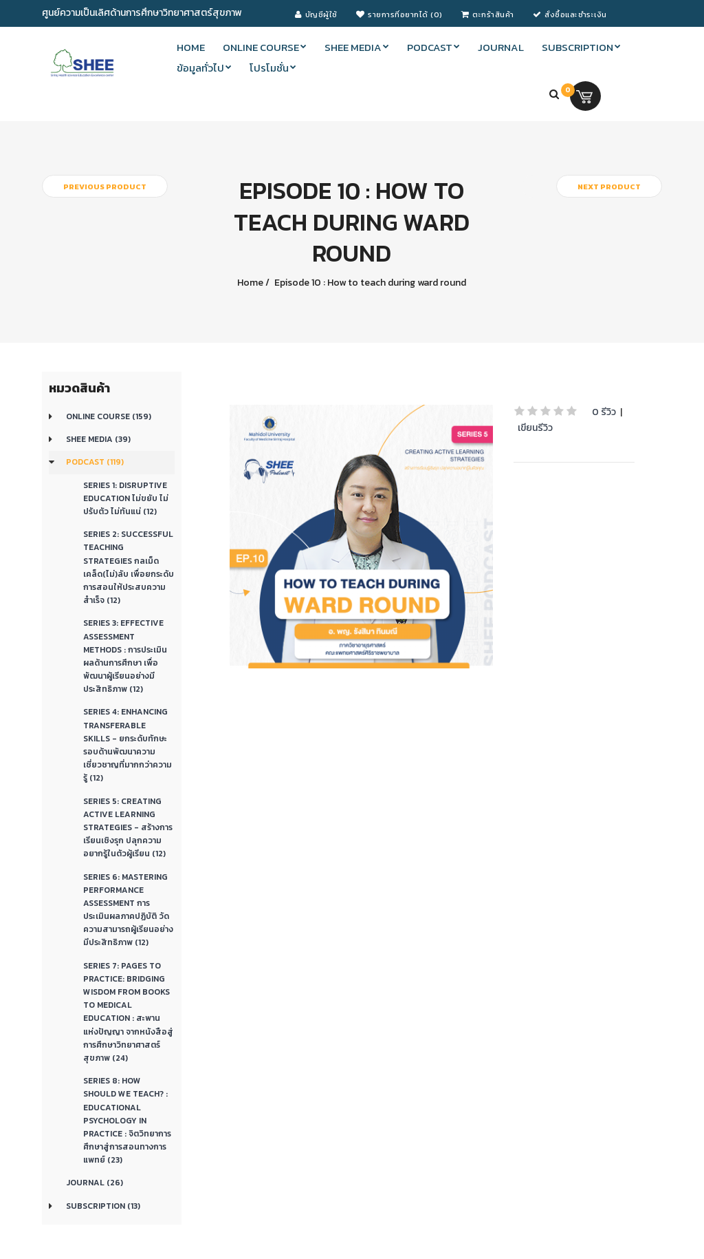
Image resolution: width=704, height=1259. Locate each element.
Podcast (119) (95, 462)
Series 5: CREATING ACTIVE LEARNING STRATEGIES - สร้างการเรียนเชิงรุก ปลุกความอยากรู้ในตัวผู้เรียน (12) (128, 827)
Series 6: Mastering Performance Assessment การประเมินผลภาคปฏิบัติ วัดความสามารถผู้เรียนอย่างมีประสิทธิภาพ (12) (128, 910)
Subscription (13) (103, 1206)
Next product (609, 186)
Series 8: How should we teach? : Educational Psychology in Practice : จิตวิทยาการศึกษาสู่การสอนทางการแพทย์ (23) (127, 1120)
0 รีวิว (604, 412)
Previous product (104, 186)
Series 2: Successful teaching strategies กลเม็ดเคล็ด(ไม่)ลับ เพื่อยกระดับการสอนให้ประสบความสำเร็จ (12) (128, 567)
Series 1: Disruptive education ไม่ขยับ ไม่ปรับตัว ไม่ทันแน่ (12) (125, 498)
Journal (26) (94, 1182)
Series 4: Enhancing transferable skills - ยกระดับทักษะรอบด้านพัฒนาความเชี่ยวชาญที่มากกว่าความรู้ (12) (127, 745)
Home (250, 282)
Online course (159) (108, 416)
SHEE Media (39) (98, 439)
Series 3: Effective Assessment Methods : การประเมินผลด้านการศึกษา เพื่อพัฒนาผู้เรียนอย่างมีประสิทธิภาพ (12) (125, 656)
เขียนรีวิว (535, 428)
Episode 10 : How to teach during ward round (369, 282)
